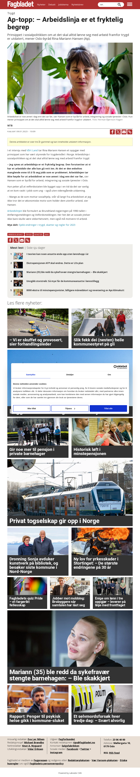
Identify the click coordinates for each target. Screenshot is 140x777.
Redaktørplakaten (78, 760)
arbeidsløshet (15, 234)
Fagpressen (40, 760)
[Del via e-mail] (124, 131)
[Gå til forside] (20, 4)
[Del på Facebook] (112, 131)
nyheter (38, 234)
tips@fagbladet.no (84, 742)
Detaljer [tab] (70, 374)
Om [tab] (109, 374)
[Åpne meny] (129, 4)
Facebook (72, 749)
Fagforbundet (67, 739)
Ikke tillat (32, 408)
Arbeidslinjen (14, 210)
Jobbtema (63, 4)
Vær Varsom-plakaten (105, 760)
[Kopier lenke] (129, 131)
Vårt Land (32, 150)
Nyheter (41, 4)
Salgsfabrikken (70, 745)
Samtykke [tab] (30, 374)
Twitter (84, 749)
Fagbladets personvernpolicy (47, 763)
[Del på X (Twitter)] (118, 131)
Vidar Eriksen (35, 749)
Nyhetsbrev (77, 4)
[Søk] (119, 4)
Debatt (51, 4)
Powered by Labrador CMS (70, 773)
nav (47, 234)
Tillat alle (108, 408)
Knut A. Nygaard (32, 745)
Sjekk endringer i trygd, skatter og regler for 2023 (47, 224)
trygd (29, 234)
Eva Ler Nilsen (36, 739)
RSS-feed (114, 752)
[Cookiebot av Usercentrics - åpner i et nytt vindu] (115, 367)
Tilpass (70, 408)
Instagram (56, 752)
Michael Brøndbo (34, 742)
